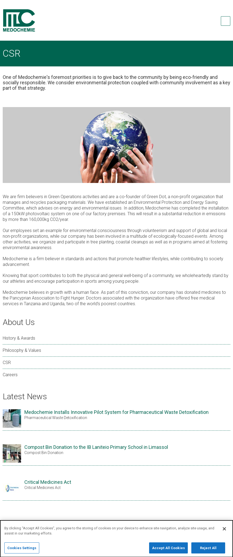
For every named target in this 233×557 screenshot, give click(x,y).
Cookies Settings (21, 551)
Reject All (208, 551)
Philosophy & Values (22, 350)
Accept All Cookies (168, 551)
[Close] (224, 532)
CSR (7, 362)
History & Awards (19, 338)
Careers (10, 374)
